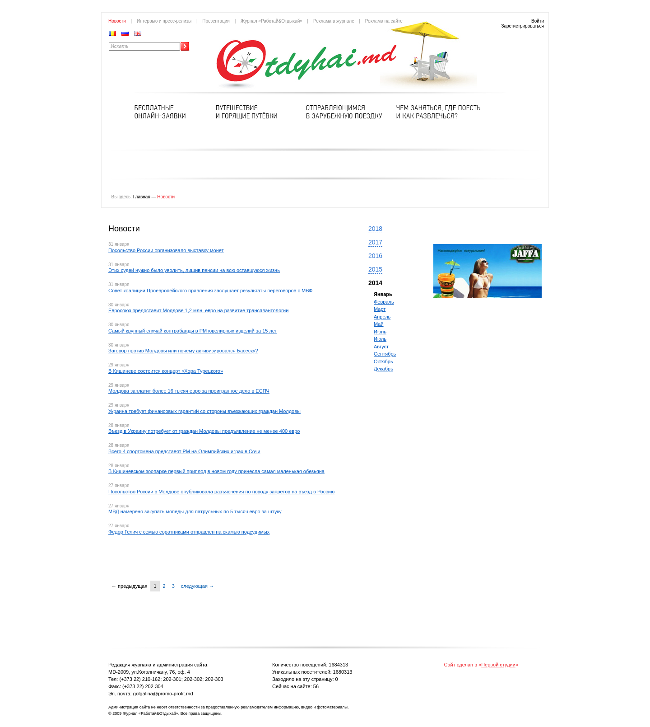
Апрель (382, 316)
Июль (380, 339)
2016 (375, 255)
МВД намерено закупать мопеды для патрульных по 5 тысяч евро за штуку (195, 511)
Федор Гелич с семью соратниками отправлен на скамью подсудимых (188, 532)
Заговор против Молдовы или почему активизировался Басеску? (183, 350)
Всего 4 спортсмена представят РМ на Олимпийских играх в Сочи (184, 451)
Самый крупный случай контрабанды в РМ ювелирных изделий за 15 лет (192, 330)
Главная (141, 196)
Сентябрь (385, 353)
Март (379, 309)
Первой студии (498, 664)
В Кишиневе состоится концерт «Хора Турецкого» (165, 371)
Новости (117, 21)
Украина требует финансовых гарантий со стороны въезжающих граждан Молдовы (204, 411)
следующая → (197, 586)
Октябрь (383, 361)
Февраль (384, 302)
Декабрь (383, 368)
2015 (375, 269)
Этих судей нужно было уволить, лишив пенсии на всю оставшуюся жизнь (194, 270)
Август (381, 346)
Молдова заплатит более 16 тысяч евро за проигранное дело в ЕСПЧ (188, 391)
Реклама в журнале (333, 21)
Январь (383, 294)
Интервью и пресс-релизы (164, 21)
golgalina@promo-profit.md (163, 693)
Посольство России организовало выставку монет (166, 250)
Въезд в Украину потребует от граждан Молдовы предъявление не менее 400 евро (204, 431)
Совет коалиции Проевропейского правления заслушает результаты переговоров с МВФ (210, 290)
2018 (375, 228)
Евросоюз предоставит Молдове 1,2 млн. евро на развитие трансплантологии (198, 310)
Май (379, 324)
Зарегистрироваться (522, 25)
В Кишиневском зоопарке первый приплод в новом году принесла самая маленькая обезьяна (216, 471)
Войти (537, 21)
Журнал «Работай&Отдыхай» (271, 21)
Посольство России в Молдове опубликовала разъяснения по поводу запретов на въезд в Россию (221, 491)
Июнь (380, 331)
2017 (375, 242)
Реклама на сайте (384, 21)
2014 (375, 282)
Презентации (216, 21)
